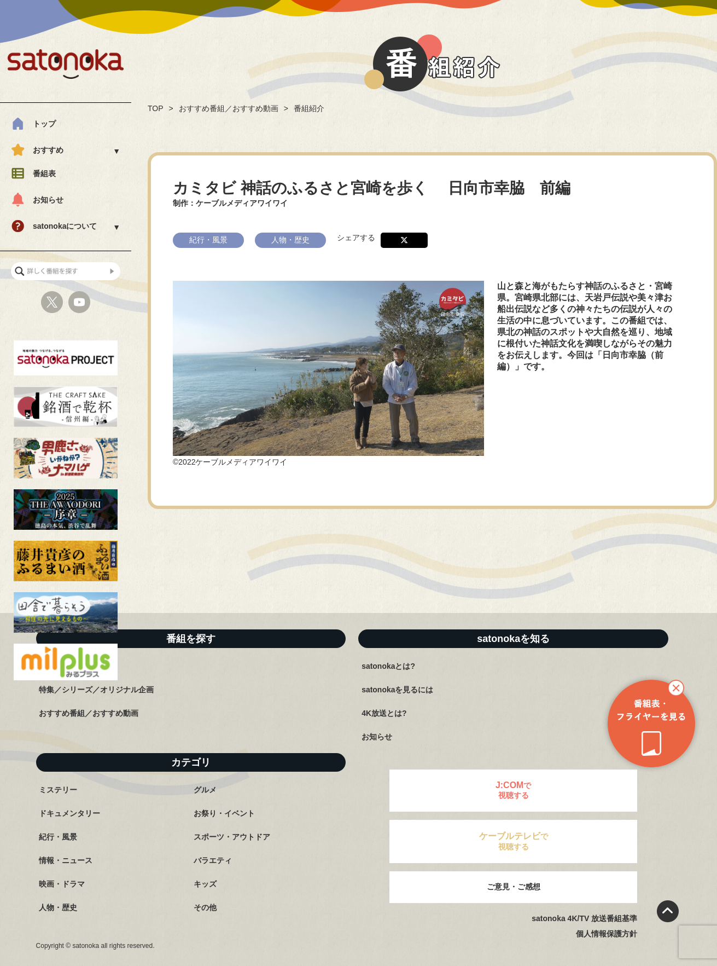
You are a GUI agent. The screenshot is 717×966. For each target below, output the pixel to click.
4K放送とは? (384, 713)
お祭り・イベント (224, 813)
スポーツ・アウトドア (232, 836)
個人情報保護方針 (606, 933)
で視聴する (514, 790)
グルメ (205, 789)
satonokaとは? (388, 666)
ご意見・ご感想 (513, 886)
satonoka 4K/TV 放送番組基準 (584, 918)
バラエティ (213, 860)
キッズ (205, 884)
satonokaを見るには (397, 689)
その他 (205, 907)
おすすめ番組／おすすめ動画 (228, 108)
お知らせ (48, 199)
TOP (156, 108)
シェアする (356, 237)
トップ (44, 123)
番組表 (44, 173)
